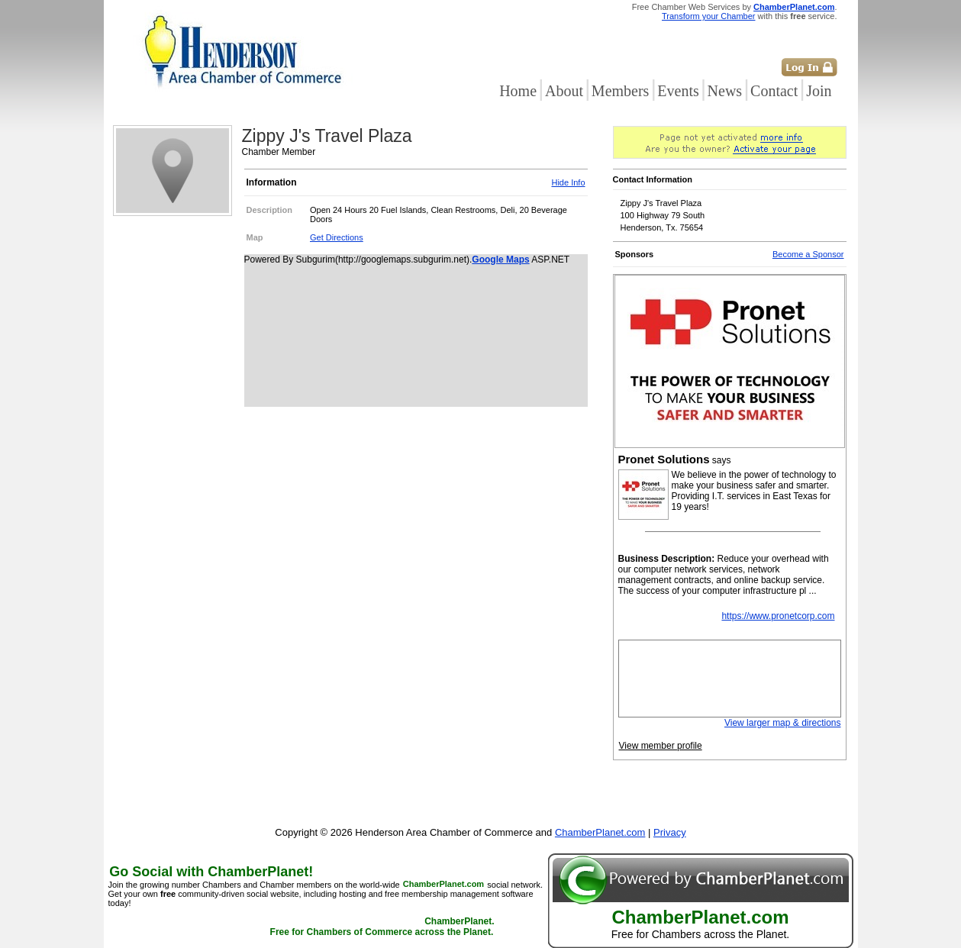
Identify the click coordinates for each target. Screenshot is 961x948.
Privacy (669, 832)
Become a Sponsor (808, 254)
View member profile (660, 745)
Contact (774, 90)
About (564, 90)
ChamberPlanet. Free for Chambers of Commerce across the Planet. (382, 927)
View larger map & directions (782, 722)
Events (677, 90)
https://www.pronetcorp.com (777, 616)
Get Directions (336, 237)
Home (518, 90)
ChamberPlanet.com (793, 6)
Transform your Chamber (708, 16)
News (725, 90)
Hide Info (568, 182)
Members (621, 90)
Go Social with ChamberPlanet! (211, 871)
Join (818, 90)
